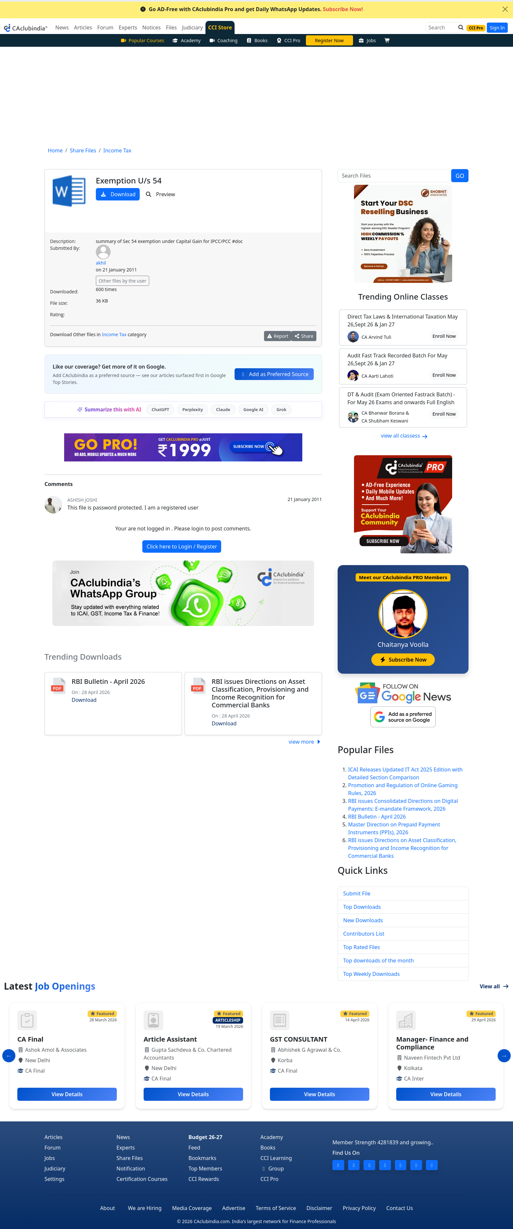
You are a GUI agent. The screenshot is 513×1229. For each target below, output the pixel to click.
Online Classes (403, 296)
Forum (52, 1147)
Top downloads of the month (378, 960)
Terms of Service (276, 1208)
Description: (63, 241)
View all (494, 986)
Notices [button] (151, 27)
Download (118, 194)
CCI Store (220, 27)
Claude (223, 409)
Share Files (129, 1158)
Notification (130, 1168)
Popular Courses (142, 40)
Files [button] (171, 27)
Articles (53, 1137)
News (123, 1137)
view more (305, 741)
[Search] (442, 27)
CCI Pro (288, 40)
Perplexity (192, 409)
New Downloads (363, 920)
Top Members (205, 1168)
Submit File (356, 893)
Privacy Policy (359, 1208)
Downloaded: (64, 291)
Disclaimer (319, 1208)
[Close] (505, 9)
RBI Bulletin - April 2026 (108, 681)
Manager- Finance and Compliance (432, 1043)
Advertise (233, 1208)
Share (303, 336)
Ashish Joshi (82, 500)
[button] (459, 27)
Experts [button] (128, 27)
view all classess (404, 435)
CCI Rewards (203, 1179)
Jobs (367, 40)
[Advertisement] (256, 96)
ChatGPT (160, 409)
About (107, 1208)
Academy (186, 40)
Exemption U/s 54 (129, 180)
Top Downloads (362, 906)
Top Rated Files (361, 947)
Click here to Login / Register (182, 546)
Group (272, 1168)
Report (278, 336)
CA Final (30, 1039)
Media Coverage (192, 1208)
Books (257, 40)
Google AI (253, 409)
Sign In (497, 28)
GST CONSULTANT (298, 1039)
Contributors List (363, 933)
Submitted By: (65, 248)
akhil (101, 263)
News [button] (62, 27)
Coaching (223, 40)
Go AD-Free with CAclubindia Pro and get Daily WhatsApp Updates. (251, 9)
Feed (194, 1147)
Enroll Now (444, 336)
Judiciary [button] (192, 27)
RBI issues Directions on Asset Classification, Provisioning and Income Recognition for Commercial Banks (260, 693)
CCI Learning (276, 1158)
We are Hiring (145, 1208)
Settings (54, 1179)
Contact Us (399, 1208)
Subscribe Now (403, 659)
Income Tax (114, 334)
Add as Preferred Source (274, 374)
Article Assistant (170, 1039)
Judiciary (54, 1168)
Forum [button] (105, 27)
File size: (59, 303)
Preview (160, 194)
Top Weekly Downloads (371, 974)
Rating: (57, 314)
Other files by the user (123, 281)
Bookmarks (202, 1158)
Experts (125, 1147)
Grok (281, 409)
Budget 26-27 (205, 1137)
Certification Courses (142, 1179)
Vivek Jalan (329, 40)
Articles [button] (83, 27)
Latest (50, 986)
